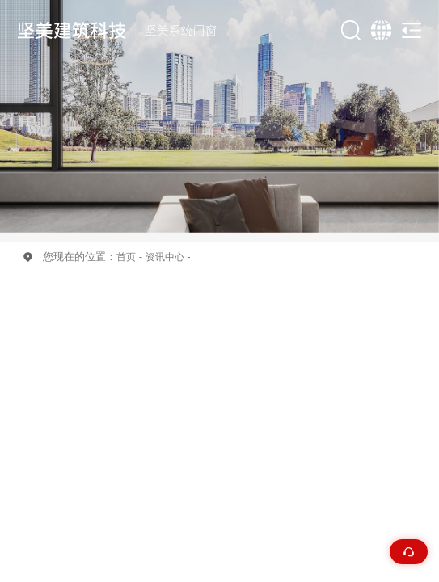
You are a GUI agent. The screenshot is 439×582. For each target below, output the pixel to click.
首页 (126, 256)
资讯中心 (165, 256)
